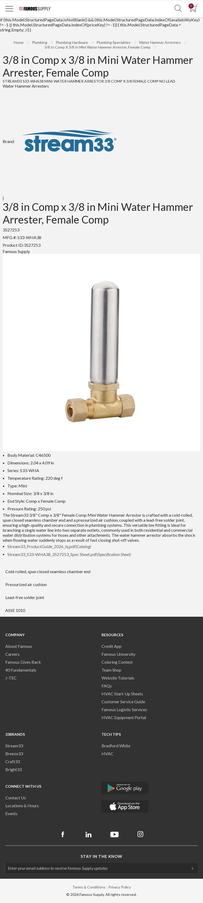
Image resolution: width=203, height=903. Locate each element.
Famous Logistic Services (124, 709)
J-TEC (11, 677)
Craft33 (12, 761)
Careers (12, 654)
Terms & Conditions (88, 887)
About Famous (18, 646)
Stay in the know (101, 856)
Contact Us (15, 797)
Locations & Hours (22, 805)
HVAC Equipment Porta (123, 717)
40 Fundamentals (20, 669)
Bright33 (13, 769)
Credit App (112, 646)
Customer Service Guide (123, 701)
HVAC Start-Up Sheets (122, 693)
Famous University (118, 654)
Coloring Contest (117, 661)
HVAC (107, 753)
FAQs (107, 685)
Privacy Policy (119, 887)
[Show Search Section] (178, 8)
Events (11, 813)
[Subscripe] (190, 868)
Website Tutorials (118, 677)
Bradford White (116, 745)
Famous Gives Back (23, 661)
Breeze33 (14, 753)
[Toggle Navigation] (9, 8)
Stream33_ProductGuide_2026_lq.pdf (49, 546)
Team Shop (111, 669)
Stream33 (14, 745)
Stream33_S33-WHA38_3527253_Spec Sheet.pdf (69, 554)
